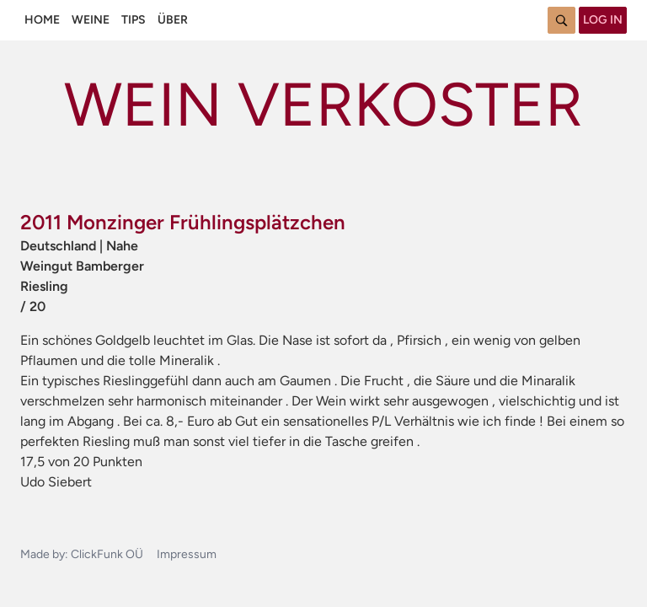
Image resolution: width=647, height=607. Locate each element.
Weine (91, 20)
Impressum (187, 554)
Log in (603, 20)
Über (173, 20)
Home (42, 20)
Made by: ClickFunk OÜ (81, 554)
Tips (133, 20)
